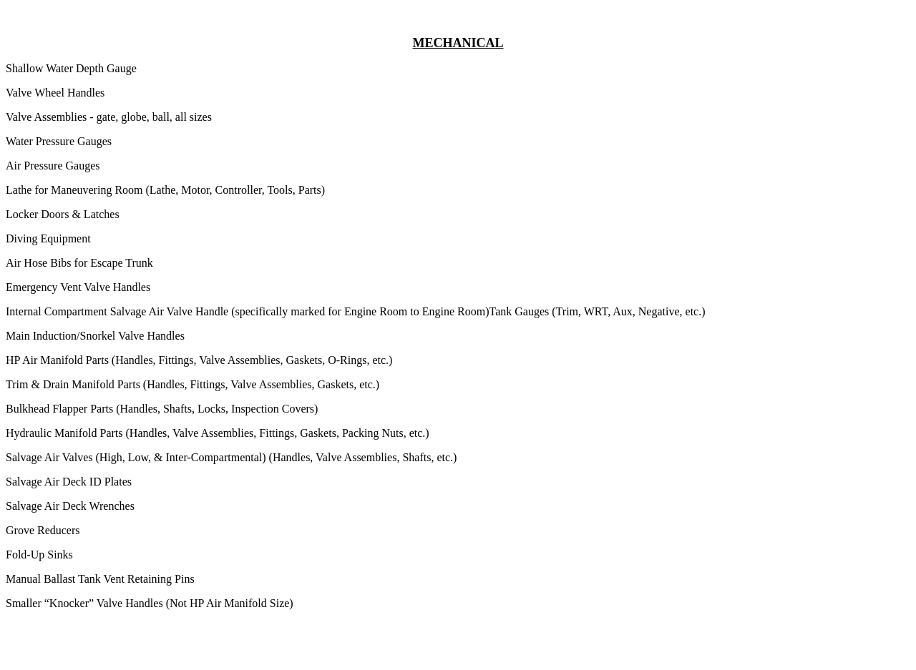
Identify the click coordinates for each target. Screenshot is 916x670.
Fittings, (279, 433)
